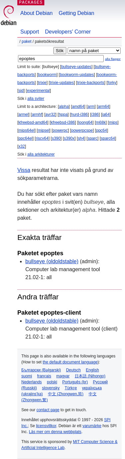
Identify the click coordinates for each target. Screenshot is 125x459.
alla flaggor (113, 59)
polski (52, 382)
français (44, 376)
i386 (95, 114)
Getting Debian (76, 13)
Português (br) (75, 382)
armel (23, 114)
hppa (63, 114)
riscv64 (42, 138)
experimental (38, 90)
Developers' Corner (68, 32)
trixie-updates (62, 82)
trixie (42, 82)
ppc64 (101, 130)
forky (112, 82)
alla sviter (35, 98)
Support (29, 32)
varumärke (91, 425)
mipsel (43, 130)
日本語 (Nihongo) (90, 376)
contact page (47, 410)
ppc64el (25, 138)
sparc (92, 138)
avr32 (50, 114)
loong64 (85, 122)
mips (113, 122)
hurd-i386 (79, 114)
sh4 (81, 138)
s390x (69, 138)
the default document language (70, 362)
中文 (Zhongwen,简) (66, 394)
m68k (101, 122)
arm (91, 106)
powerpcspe (82, 130)
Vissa (23, 170)
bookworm (47, 74)
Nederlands (31, 382)
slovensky (51, 388)
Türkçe (71, 388)
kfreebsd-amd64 (32, 122)
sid (20, 90)
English (92, 370)
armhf (37, 114)
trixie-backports (90, 82)
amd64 (78, 106)
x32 (21, 146)
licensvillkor (46, 425)
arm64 (103, 106)
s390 (56, 138)
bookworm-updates (77, 74)
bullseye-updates (76, 66)
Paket (26, 41)
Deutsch (73, 370)
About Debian (36, 13)
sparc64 (108, 138)
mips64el (26, 130)
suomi (26, 376)
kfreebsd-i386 (63, 122)
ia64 (106, 114)
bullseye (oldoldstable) (51, 261)
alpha (64, 106)
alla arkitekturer (41, 154)
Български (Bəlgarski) (41, 370)
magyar (63, 376)
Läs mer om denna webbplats (55, 431)
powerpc (60, 130)
